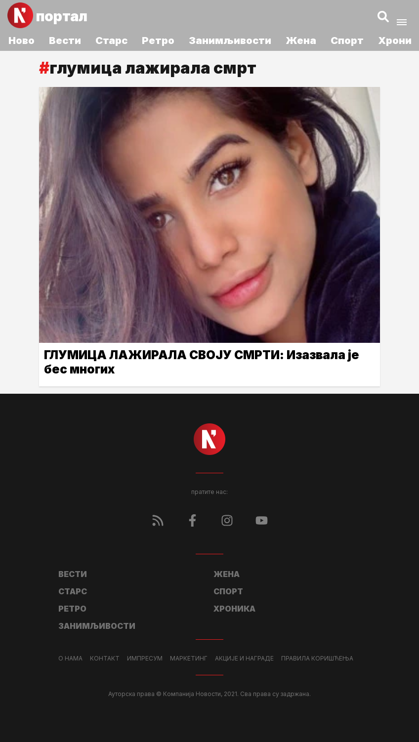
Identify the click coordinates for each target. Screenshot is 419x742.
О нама (70, 658)
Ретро (158, 40)
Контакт (105, 658)
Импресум (145, 658)
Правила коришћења (317, 658)
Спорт (347, 40)
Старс (111, 40)
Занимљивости (230, 40)
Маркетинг (189, 658)
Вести (65, 40)
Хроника (234, 609)
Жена (301, 40)
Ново (21, 40)
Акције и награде (244, 658)
